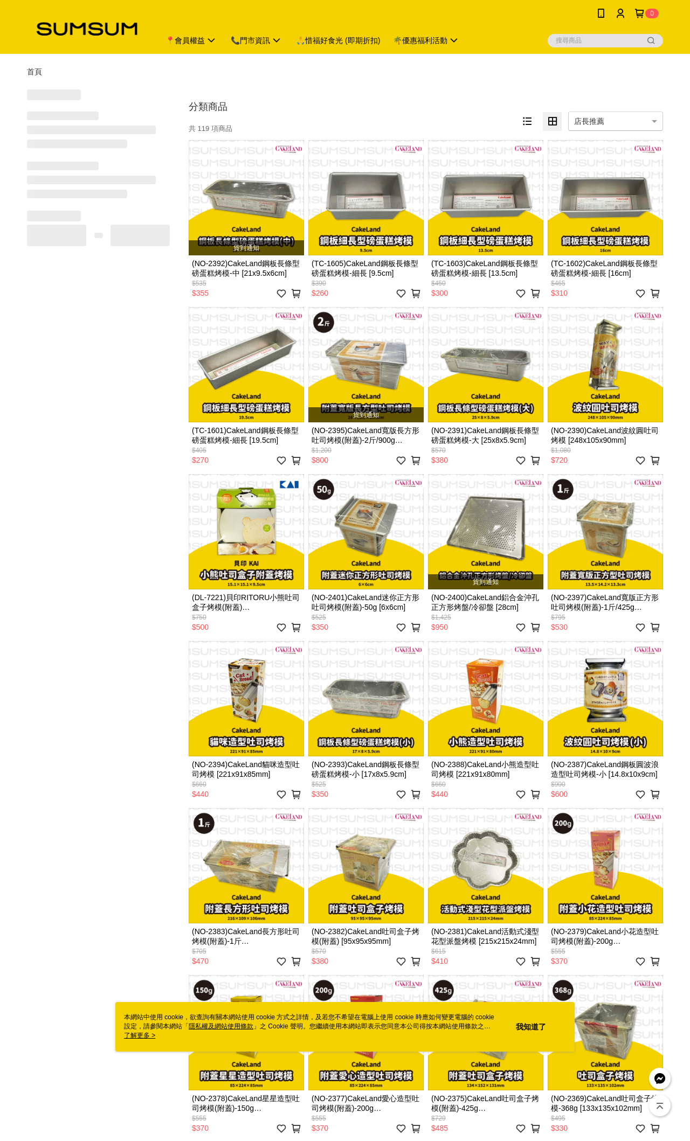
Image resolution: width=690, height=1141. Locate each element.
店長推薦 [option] (589, 121)
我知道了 (531, 1026)
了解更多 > (139, 1035)
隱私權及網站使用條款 (221, 1026)
